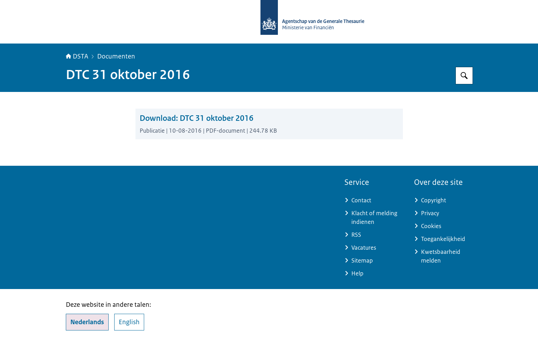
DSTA (77, 56)
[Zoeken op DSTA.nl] (464, 75)
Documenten (116, 56)
